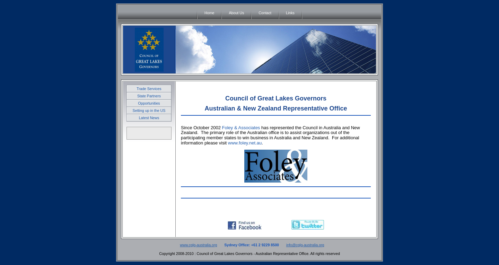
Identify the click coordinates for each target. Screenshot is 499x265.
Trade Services (149, 89)
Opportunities (149, 103)
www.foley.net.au (245, 142)
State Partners (149, 96)
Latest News (149, 118)
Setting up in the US (149, 110)
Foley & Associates (241, 127)
